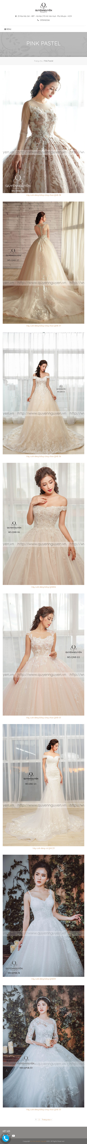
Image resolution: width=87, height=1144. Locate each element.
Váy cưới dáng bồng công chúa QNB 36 (43, 456)
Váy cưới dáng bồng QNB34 (43, 979)
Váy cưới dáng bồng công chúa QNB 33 (43, 1109)
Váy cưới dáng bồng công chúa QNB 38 (43, 195)
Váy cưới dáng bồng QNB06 (43, 587)
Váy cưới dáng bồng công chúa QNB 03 (43, 717)
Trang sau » (46, 1119)
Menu (7, 29)
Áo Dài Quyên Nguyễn (38, 1141)
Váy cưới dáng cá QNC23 (44, 848)
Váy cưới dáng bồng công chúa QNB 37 (43, 325)
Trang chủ (38, 61)
